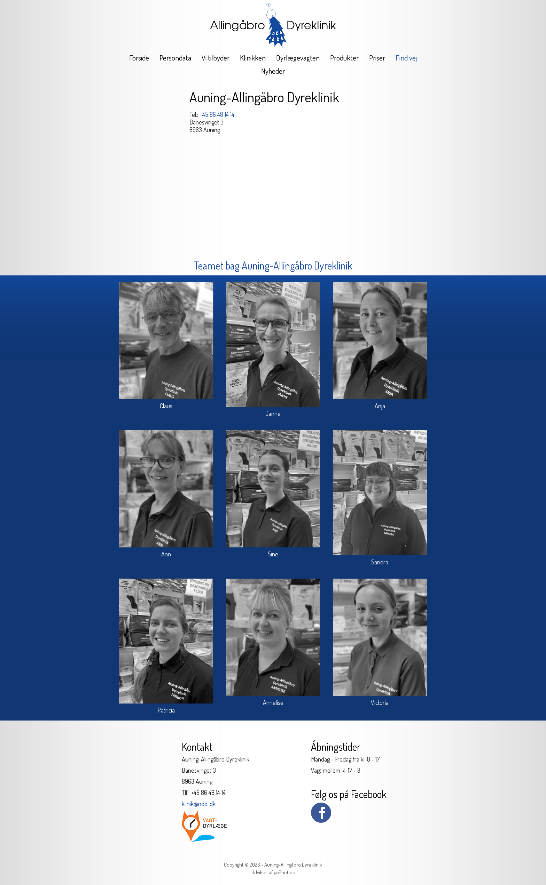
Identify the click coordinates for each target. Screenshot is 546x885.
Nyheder (273, 70)
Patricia (166, 710)
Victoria (380, 702)
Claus (166, 406)
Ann (166, 554)
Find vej (406, 57)
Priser (377, 57)
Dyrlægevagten (298, 57)
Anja (380, 406)
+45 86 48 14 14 (217, 114)
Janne (273, 413)
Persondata (175, 57)
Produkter (344, 57)
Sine (273, 554)
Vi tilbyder (215, 57)
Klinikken (253, 57)
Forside (139, 57)
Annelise (273, 702)
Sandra (379, 562)
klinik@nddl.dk (199, 803)
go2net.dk (284, 872)
